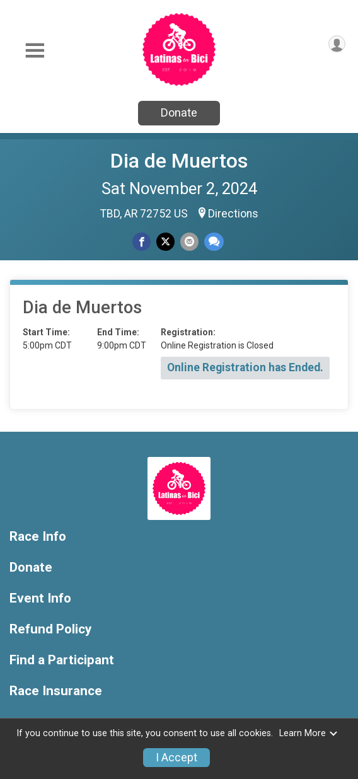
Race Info (37, 536)
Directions (233, 213)
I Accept (176, 757)
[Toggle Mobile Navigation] (34, 51)
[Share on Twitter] (165, 242)
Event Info (40, 598)
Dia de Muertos (179, 161)
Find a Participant (61, 660)
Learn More (308, 733)
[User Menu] (336, 43)
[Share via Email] (189, 242)
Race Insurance (55, 691)
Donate (179, 112)
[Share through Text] (214, 242)
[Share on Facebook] (141, 242)
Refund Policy (50, 629)
